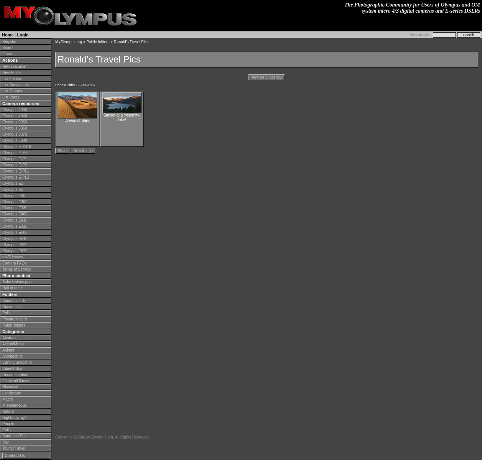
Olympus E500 (15, 232)
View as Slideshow (267, 77)
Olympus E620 (15, 251)
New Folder (12, 73)
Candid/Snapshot (17, 362)
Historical (10, 387)
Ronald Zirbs (65, 85)
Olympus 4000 (14, 110)
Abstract (9, 338)
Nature (8, 411)
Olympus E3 (12, 189)
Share (63, 151)
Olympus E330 (15, 208)
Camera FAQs (14, 263)
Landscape (11, 393)
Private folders (14, 319)
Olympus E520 (15, 245)
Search (8, 48)
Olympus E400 (15, 214)
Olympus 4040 (14, 116)
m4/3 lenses (12, 257)
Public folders (13, 325)
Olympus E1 (12, 183)
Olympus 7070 (14, 134)
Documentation (15, 375)
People (8, 424)
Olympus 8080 (14, 140)
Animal (8, 350)
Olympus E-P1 (14, 159)
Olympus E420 (15, 226)
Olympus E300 (15, 202)
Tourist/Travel (13, 448)
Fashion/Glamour (17, 381)
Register (9, 41)
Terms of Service (16, 269)
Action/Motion (14, 344)
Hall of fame (12, 288)
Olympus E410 (15, 220)
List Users (10, 97)
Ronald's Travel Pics (131, 42)
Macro (7, 399)
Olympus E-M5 (15, 153)
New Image (83, 151)
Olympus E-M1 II (16, 147)
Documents (12, 307)
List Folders (12, 79)
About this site (14, 301)
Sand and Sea (14, 436)
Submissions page (18, 282)
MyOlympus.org (68, 42)
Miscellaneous (14, 405)
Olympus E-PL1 (15, 171)
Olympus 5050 (14, 122)
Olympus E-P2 (14, 165)
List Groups (12, 91)
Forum (7, 54)
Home (8, 35)
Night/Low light (15, 418)
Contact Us (15, 455)
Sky (5, 442)
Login (23, 35)
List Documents (15, 85)
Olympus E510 (15, 239)
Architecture (12, 356)
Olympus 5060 (14, 128)
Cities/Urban (12, 368)
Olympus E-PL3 (15, 177)
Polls (6, 313)
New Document (15, 66)
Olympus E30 (13, 196)
